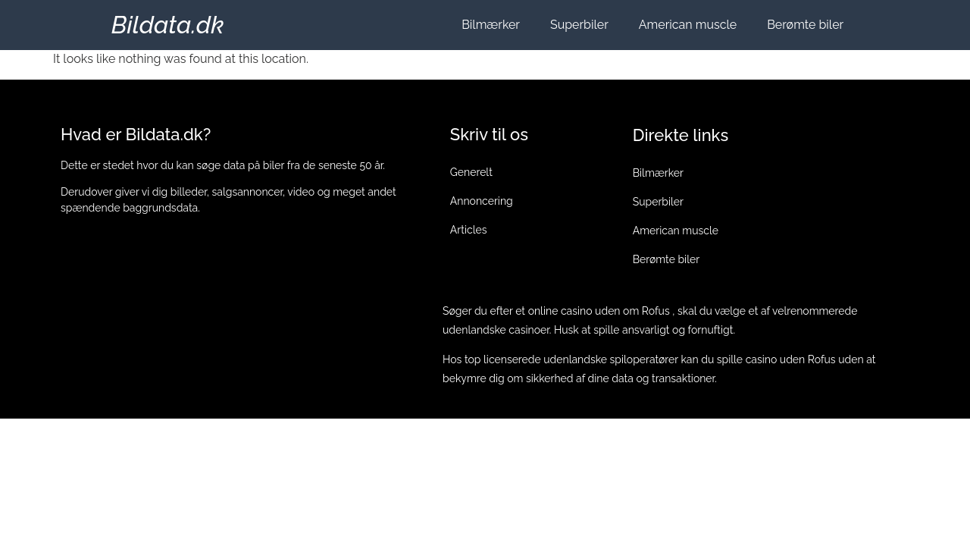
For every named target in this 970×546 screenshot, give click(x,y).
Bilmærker (491, 24)
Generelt (471, 172)
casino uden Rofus (791, 359)
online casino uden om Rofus (599, 311)
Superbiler (579, 24)
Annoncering (481, 201)
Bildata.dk (167, 25)
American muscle (688, 24)
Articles (468, 230)
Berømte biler (805, 24)
